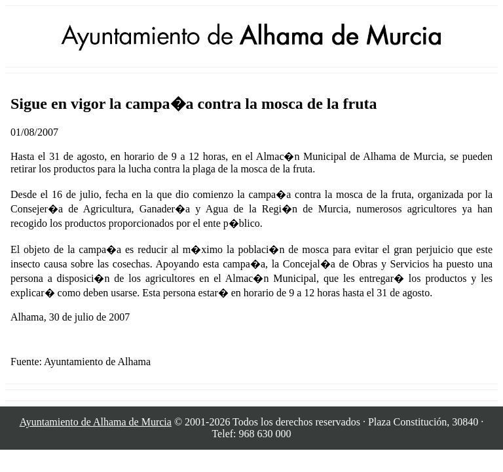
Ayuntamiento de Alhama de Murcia (96, 421)
